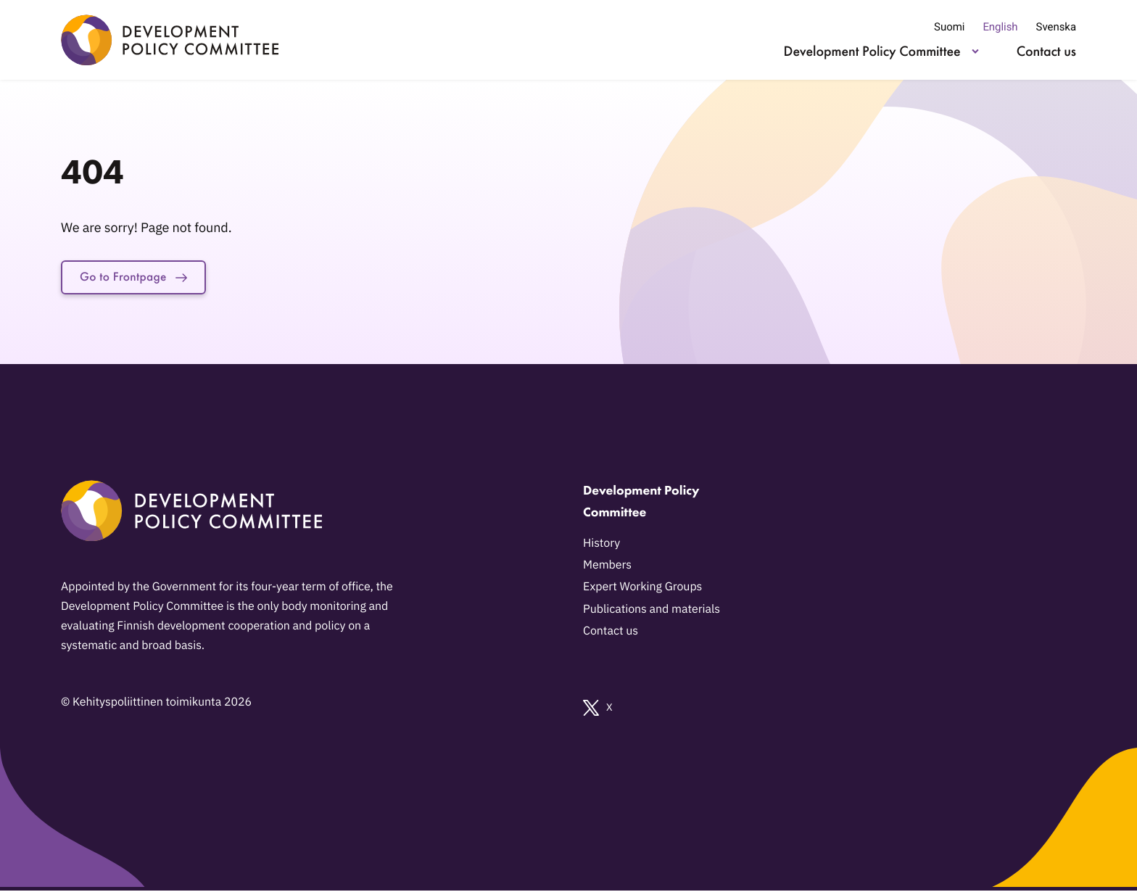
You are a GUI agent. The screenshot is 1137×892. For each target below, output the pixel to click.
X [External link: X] (598, 710)
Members (607, 567)
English (1000, 26)
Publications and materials (651, 610)
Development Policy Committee (872, 50)
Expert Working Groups (642, 589)
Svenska (1056, 26)
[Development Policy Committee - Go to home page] (169, 40)
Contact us (1046, 50)
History (601, 545)
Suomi (949, 26)
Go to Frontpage (139, 278)
